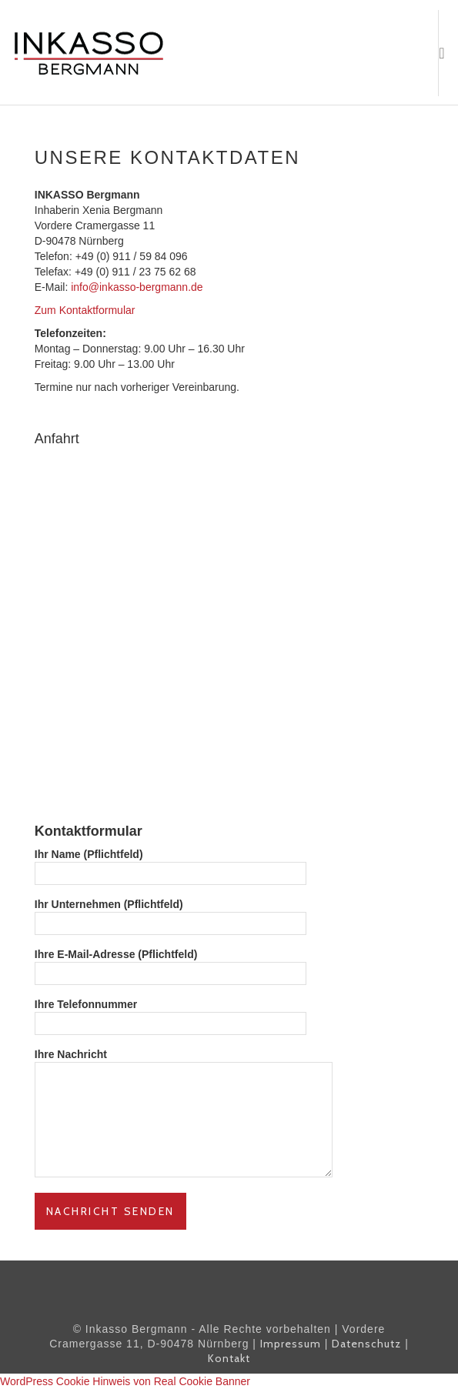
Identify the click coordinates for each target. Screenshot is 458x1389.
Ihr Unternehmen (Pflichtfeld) (170, 914)
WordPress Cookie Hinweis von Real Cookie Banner (125, 1381)
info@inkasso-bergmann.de (136, 287)
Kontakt (229, 1358)
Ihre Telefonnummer (170, 1014)
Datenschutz (366, 1344)
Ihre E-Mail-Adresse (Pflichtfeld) (170, 964)
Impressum (290, 1344)
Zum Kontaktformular (85, 310)
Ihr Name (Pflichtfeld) (170, 864)
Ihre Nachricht (184, 1114)
